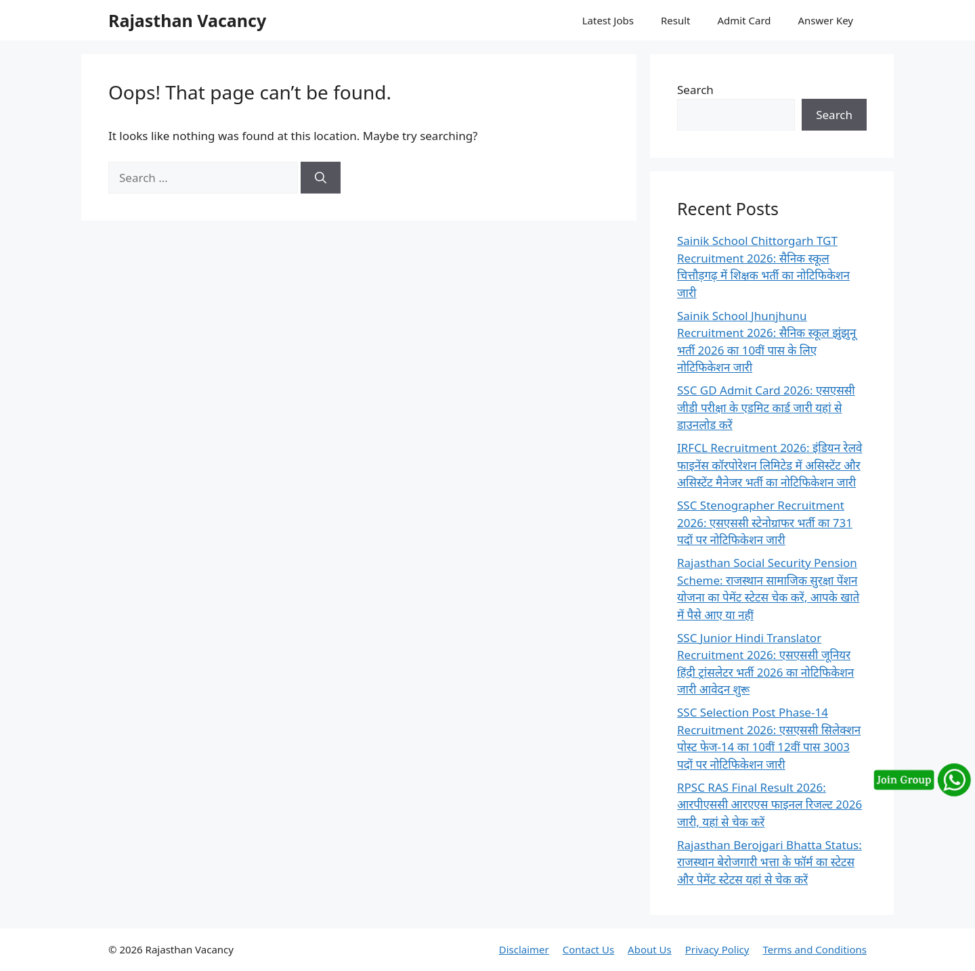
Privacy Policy (717, 949)
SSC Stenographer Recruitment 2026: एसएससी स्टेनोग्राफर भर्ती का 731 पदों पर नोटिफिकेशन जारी (764, 522)
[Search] (321, 178)
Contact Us (588, 949)
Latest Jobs (608, 20)
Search (695, 89)
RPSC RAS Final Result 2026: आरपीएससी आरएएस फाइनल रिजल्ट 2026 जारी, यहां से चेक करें (769, 805)
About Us (650, 949)
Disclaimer (524, 949)
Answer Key (825, 20)
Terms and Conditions (814, 949)
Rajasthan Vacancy (187, 20)
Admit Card (744, 20)
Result (676, 20)
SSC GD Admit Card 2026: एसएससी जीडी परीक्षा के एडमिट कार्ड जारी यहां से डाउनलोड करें (766, 407)
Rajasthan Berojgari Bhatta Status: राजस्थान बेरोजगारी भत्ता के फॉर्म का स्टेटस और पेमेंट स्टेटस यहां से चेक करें (769, 862)
